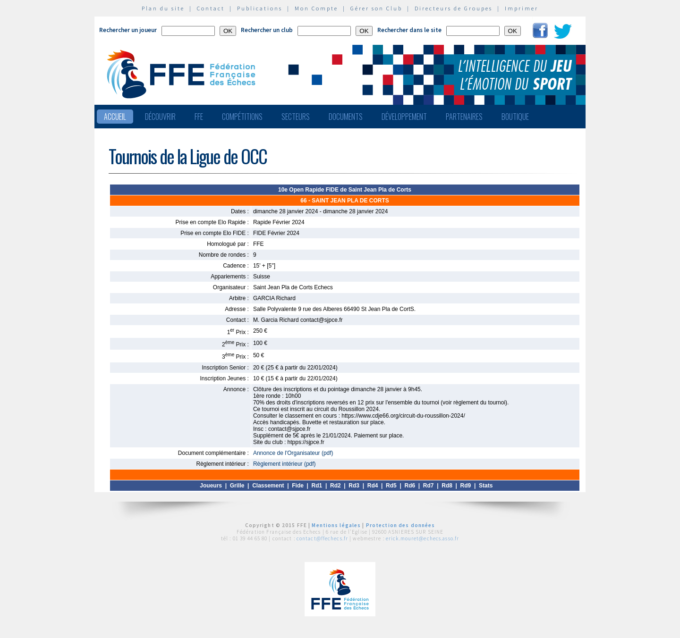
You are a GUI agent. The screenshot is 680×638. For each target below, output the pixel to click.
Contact (211, 8)
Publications (259, 8)
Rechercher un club (267, 30)
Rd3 (353, 485)
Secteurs (295, 116)
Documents (346, 116)
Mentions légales (336, 525)
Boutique (515, 116)
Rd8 (447, 485)
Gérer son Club (376, 8)
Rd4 (372, 485)
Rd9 (465, 485)
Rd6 (409, 485)
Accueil (115, 116)
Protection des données (400, 525)
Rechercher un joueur (128, 30)
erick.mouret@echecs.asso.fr (422, 538)
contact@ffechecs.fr (322, 538)
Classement (268, 485)
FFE (199, 116)
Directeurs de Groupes (454, 8)
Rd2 (335, 485)
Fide (298, 485)
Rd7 (428, 485)
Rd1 (317, 485)
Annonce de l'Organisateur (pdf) (293, 453)
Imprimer (521, 8)
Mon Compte (316, 8)
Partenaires (464, 116)
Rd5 (391, 485)
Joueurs (211, 485)
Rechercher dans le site (409, 30)
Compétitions (242, 116)
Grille (237, 485)
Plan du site (163, 8)
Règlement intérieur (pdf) (284, 464)
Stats (486, 485)
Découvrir (160, 116)
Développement (404, 116)
